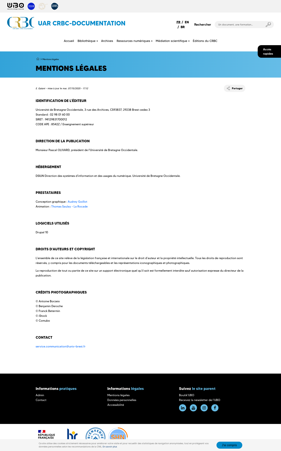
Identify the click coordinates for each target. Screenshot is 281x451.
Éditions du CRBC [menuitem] (205, 41)
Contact (41, 400)
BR (183, 27)
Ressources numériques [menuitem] (133, 41)
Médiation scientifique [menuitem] (171, 41)
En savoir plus (110, 446)
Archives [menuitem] (107, 41)
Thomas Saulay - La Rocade (69, 206)
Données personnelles (121, 400)
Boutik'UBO (186, 395)
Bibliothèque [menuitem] (87, 41)
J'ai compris (229, 445)
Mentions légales (118, 395)
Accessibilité (115, 405)
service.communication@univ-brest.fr (60, 346)
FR (178, 22)
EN (187, 22)
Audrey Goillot (77, 201)
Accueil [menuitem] (69, 41)
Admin (40, 395)
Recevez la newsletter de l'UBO (199, 400)
